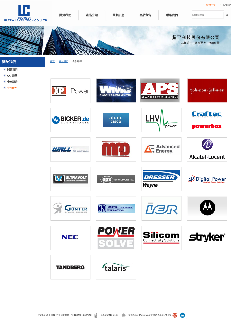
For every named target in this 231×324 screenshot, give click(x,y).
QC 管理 (12, 75)
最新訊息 (118, 15)
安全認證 (12, 81)
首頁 (52, 61)
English (227, 5)
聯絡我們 (172, 15)
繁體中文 (211, 5)
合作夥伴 (12, 88)
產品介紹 (92, 15)
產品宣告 (145, 15)
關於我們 (65, 15)
